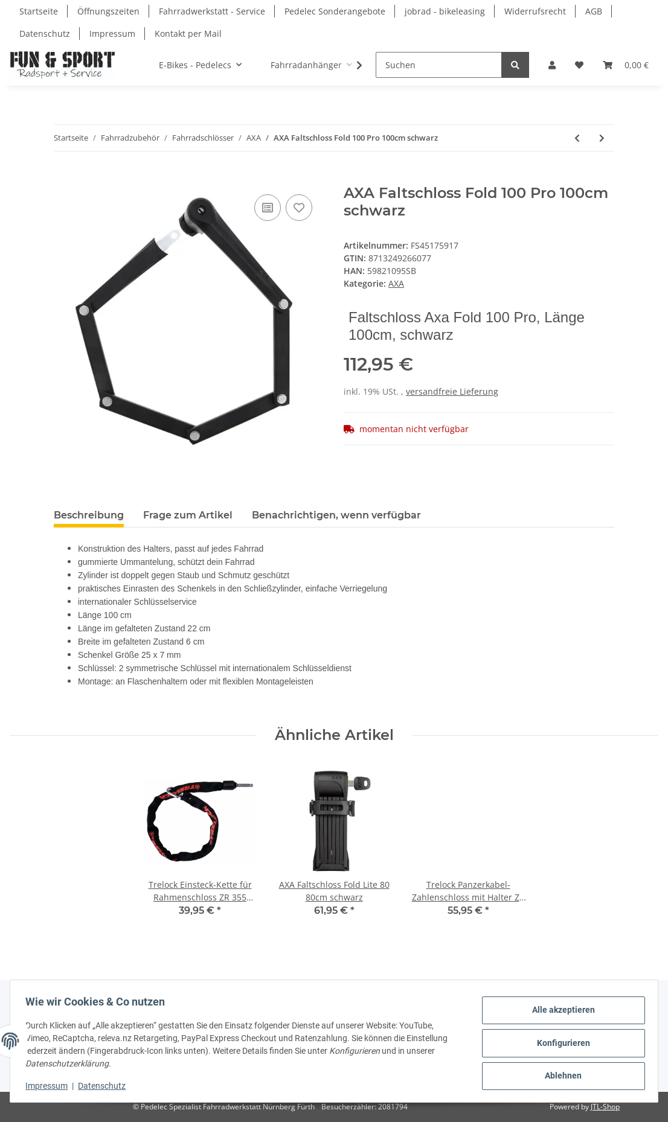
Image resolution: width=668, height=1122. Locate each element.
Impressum (112, 33)
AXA (396, 283)
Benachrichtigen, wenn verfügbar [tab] (336, 515)
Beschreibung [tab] (89, 515)
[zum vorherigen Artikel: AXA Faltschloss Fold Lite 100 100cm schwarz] (577, 138)
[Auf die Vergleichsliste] (267, 207)
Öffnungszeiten (108, 11)
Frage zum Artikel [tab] (188, 515)
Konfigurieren (559, 1043)
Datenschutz (44, 33)
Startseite (38, 11)
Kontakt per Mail (188, 33)
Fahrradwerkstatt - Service (212, 11)
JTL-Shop (605, 1106)
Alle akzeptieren (559, 1011)
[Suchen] (439, 65)
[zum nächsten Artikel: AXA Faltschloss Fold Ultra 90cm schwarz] (601, 138)
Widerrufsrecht (535, 11)
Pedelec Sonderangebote (334, 11)
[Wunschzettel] (579, 65)
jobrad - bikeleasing (445, 11)
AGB (593, 11)
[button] (552, 65)
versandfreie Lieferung (452, 391)
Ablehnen (559, 1074)
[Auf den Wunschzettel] (299, 207)
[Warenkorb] (625, 65)
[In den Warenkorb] (63, 178)
